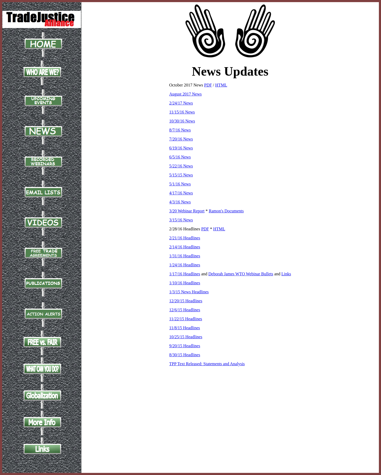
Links (286, 274)
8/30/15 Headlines (184, 355)
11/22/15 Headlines (185, 319)
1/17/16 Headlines (184, 274)
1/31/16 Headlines (184, 256)
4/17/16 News (181, 193)
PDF (208, 85)
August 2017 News (185, 94)
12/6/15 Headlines (184, 310)
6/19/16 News (181, 148)
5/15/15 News (181, 175)
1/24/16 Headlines (184, 265)
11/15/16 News (182, 112)
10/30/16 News (182, 121)
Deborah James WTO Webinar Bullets (240, 274)
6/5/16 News (180, 157)
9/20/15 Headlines (184, 346)
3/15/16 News (181, 220)
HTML (221, 85)
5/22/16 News (181, 166)
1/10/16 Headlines (184, 283)
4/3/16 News (180, 202)
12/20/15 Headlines (185, 301)
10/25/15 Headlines (185, 337)
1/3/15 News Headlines (189, 292)
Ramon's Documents (226, 211)
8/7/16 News (180, 130)
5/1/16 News (180, 184)
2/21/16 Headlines (184, 238)
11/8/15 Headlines (184, 328)
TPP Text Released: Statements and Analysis (207, 364)
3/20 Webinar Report (187, 211)
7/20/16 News (181, 139)
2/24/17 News (181, 103)
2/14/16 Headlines (184, 247)
